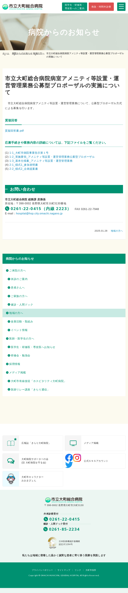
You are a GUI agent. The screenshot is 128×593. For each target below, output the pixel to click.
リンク (78, 570)
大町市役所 (91, 570)
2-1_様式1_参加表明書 (24, 164)
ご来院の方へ (17, 270)
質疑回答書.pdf (14, 130)
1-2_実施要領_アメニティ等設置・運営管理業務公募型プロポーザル (52, 156)
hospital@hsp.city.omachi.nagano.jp (39, 213)
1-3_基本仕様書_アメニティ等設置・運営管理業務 (41, 160)
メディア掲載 (17, 372)
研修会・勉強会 (20, 355)
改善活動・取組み (22, 321)
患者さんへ (18, 287)
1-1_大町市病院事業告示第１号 (29, 152)
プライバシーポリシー (42, 570)
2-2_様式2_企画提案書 (24, 168)
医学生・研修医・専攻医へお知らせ (33, 347)
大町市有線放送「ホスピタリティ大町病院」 (38, 381)
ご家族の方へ (19, 296)
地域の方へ (117, 230)
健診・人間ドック (22, 304)
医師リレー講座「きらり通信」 (30, 389)
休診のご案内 (19, 279)
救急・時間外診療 (101, 6)
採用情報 (14, 364)
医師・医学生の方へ (21, 338)
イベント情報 (19, 330)
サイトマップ (64, 570)
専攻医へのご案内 (74, 6)
